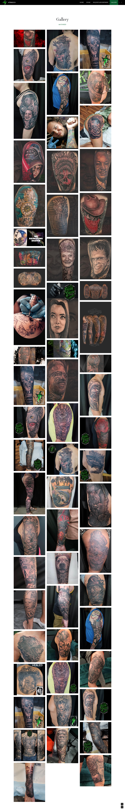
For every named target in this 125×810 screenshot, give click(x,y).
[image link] (4, 2)
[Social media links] (119, 2)
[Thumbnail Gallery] (29, 38)
